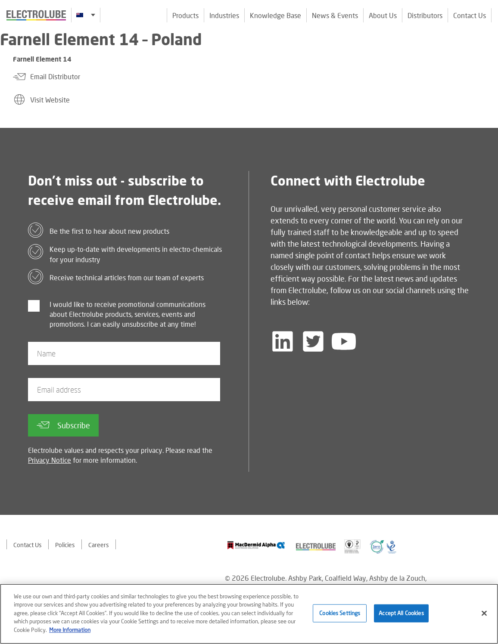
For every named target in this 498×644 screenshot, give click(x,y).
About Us (383, 15)
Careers (98, 544)
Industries (224, 15)
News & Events (335, 15)
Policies (65, 544)
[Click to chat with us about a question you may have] (487, 63)
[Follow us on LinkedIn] (283, 341)
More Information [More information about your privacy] (69, 631)
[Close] (484, 615)
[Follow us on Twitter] (313, 341)
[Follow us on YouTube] (344, 341)
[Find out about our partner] (256, 545)
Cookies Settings (339, 614)
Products (185, 15)
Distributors (425, 15)
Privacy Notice (49, 460)
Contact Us (469, 15)
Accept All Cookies (401, 614)
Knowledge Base (275, 15)
